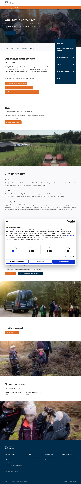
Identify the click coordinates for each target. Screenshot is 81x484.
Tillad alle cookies (64, 261)
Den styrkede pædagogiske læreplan (16, 83)
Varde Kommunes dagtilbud (69, 457)
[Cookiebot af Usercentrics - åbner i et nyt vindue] (68, 221)
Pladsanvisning (10, 33)
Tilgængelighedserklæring (11, 471)
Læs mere (72, 8)
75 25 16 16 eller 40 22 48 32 (13, 392)
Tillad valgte (40, 261)
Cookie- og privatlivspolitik (70, 481)
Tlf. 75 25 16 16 (8, 462)
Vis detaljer (68, 256)
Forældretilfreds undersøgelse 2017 (28, 273)
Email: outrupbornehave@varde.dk (13, 465)
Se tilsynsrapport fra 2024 (13, 122)
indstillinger (70, 235)
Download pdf (10, 332)
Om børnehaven (33, 457)
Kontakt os (47, 460)
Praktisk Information (50, 457)
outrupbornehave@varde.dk (34, 392)
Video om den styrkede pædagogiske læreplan (18, 87)
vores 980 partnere (15, 229)
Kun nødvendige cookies (17, 261)
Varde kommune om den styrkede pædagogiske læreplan (21, 92)
